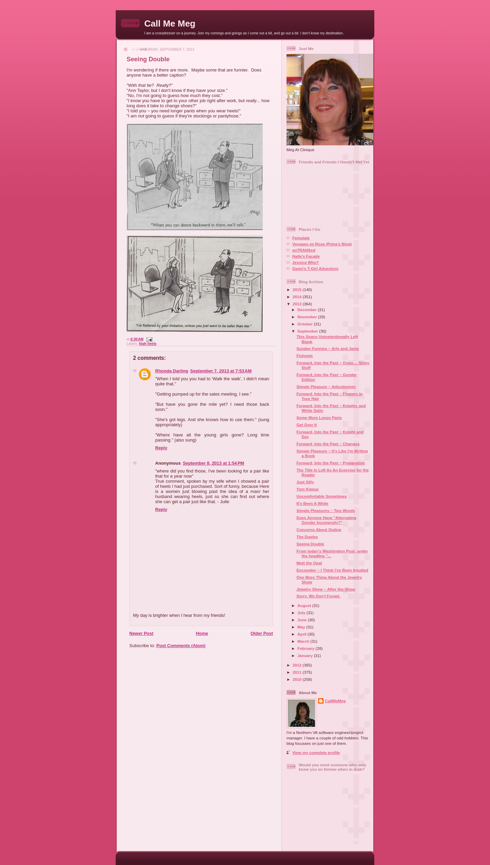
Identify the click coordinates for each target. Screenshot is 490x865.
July (302, 612)
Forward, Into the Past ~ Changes (327, 444)
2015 (298, 289)
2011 (298, 672)
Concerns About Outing (318, 529)
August (304, 605)
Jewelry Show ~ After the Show (325, 589)
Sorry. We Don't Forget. (318, 596)
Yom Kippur (307, 489)
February (306, 648)
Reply (161, 447)
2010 (298, 679)
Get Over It (306, 424)
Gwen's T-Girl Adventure (315, 268)
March (303, 641)
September (308, 331)
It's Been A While (312, 503)
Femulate (301, 238)
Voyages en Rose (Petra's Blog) (322, 244)
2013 (298, 304)
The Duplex (307, 536)
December (307, 309)
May (301, 627)
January (305, 655)
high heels (147, 344)
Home (202, 633)
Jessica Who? (305, 262)
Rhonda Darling (171, 370)
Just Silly (305, 482)
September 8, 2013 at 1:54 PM (213, 463)
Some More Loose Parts (319, 417)
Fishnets (304, 355)
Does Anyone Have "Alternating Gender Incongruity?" (326, 520)
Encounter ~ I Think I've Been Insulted (332, 570)
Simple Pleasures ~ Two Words (325, 510)
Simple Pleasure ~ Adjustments (326, 386)
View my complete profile (316, 752)
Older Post (261, 633)
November (307, 317)
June (302, 620)
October (305, 324)
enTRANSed (303, 250)
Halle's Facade (306, 256)
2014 (298, 296)
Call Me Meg (169, 23)
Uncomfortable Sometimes (321, 496)
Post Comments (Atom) (181, 645)
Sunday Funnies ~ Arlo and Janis (327, 348)
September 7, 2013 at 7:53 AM (221, 370)
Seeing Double (148, 59)
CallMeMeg (335, 701)
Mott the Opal (309, 563)
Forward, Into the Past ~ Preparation (330, 463)
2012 (298, 665)
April (302, 634)
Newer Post (141, 633)
